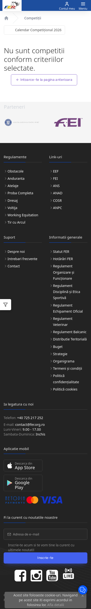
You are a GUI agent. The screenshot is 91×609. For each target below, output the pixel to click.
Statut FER (61, 251)
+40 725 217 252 (30, 417)
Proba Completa (20, 193)
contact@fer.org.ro (30, 424)
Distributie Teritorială (70, 339)
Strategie (60, 354)
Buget (58, 346)
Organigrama (63, 361)
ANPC (57, 207)
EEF (56, 171)
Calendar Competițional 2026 (38, 30)
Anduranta (16, 178)
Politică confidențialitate (66, 378)
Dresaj (13, 200)
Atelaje (13, 185)
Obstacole (16, 171)
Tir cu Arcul (16, 222)
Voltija (12, 207)
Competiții (32, 18)
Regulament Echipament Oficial (68, 308)
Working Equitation (23, 215)
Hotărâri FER (63, 258)
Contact (14, 266)
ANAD (58, 193)
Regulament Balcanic (70, 332)
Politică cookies (65, 389)
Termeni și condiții (67, 368)
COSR (57, 200)
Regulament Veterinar (63, 321)
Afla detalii (55, 604)
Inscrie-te (45, 558)
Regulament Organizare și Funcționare (63, 272)
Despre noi (16, 251)
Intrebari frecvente (22, 258)
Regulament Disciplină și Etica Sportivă (66, 291)
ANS (56, 185)
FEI (55, 178)
